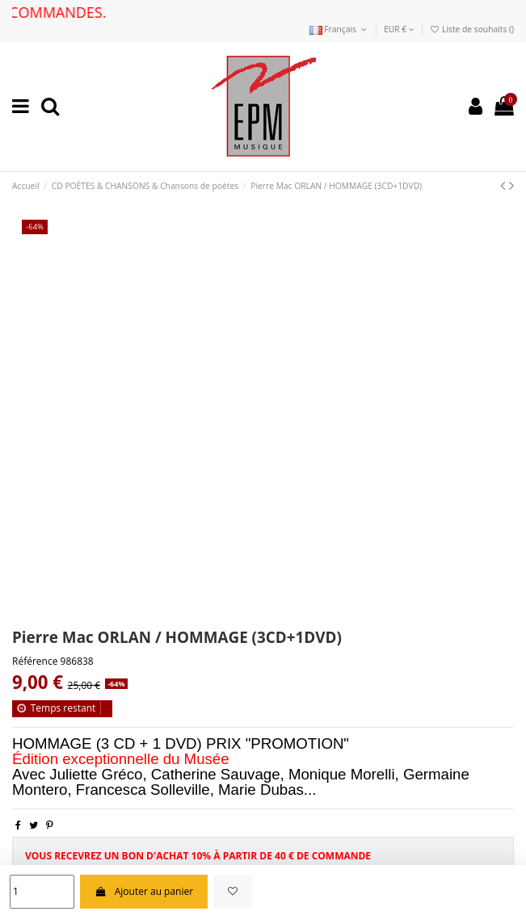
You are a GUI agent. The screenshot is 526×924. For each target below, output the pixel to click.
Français (339, 29)
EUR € (399, 29)
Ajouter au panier (144, 891)
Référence (34, 661)
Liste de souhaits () (471, 29)
